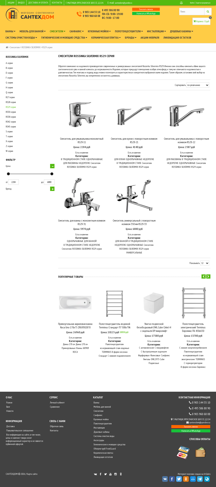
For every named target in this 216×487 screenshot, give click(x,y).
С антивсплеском (146, 349)
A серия (9, 63)
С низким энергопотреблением (193, 349)
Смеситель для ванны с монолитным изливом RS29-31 (81, 228)
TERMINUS (106, 354)
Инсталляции (156, 31)
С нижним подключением (119, 357)
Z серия (9, 146)
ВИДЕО (21, 2)
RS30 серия (11, 111)
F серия (9, 77)
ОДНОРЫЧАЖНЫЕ (94, 162)
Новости (9, 413)
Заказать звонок (146, 9)
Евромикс (201, 369)
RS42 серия (11, 121)
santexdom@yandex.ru (126, 2)
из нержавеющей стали (110, 350)
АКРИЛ (86, 350)
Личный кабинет (57, 404)
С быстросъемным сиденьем (154, 353)
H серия (9, 87)
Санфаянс (76, 31)
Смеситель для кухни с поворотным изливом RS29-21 (134, 143)
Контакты (53, 432)
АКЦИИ (11, 2)
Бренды (130, 37)
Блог (8, 408)
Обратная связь (56, 428)
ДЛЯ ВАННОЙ (90, 247)
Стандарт (103, 357)
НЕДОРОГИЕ (84, 166)
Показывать (194, 269)
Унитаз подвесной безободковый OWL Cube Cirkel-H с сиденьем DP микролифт (154, 329)
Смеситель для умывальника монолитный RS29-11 (81, 143)
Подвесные (154, 365)
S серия (9, 131)
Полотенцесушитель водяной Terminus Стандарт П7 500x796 (114, 327)
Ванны (10, 31)
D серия (9, 72)
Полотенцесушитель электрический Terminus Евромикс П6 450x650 (193, 329)
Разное (9, 404)
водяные (125, 350)
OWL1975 (155, 361)
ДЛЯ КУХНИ (119, 162)
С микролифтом (162, 349)
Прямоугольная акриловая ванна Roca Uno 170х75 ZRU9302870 (75, 327)
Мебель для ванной (33, 31)
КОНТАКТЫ (57, 2)
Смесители (57, 31)
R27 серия (10, 97)
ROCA (75, 354)
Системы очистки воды (21, 37)
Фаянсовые (155, 357)
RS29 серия (11, 107)
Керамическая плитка (106, 37)
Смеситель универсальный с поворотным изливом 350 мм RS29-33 (134, 228)
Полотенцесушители (129, 31)
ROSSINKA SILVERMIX (31, 47)
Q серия (9, 92)
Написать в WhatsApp (146, 13)
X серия (9, 141)
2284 (13, 182)
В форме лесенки (119, 354)
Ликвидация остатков (177, 37)
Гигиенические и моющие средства (64, 37)
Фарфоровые (144, 357)
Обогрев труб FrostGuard (104, 450)
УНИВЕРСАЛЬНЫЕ (134, 258)
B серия (9, 67)
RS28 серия (11, 102)
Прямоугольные (69, 350)
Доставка (10, 428)
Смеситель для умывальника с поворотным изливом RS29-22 (186, 143)
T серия (9, 136)
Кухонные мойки (99, 31)
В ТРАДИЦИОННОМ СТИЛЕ (73, 162)
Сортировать (180, 85)
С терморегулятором (193, 365)
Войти (188, 2)
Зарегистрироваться (201, 2)
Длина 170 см (69, 346)
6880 (49, 182)
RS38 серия (11, 116)
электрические (188, 361)
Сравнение (54, 408)
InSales (207, 476)
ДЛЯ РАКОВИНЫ (70, 166)
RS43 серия (11, 126)
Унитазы (146, 361)
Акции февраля (150, 37)
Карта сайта (32, 476)
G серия (9, 82)
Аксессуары (98, 442)
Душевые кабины (181, 31)
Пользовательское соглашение (19, 432)
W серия (9, 151)
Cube (162, 361)
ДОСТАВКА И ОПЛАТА (38, 2)
